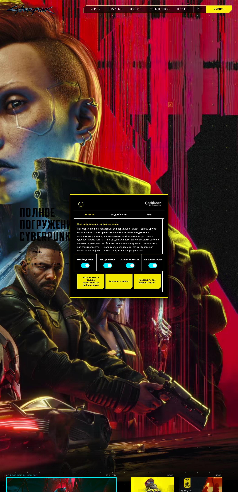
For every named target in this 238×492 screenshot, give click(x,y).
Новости (136, 9)
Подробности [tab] (119, 214)
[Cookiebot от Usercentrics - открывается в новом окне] (147, 203)
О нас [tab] (149, 214)
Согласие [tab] (89, 214)
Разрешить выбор (119, 281)
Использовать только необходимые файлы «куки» (91, 281)
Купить (219, 9)
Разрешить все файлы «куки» (147, 281)
